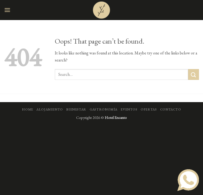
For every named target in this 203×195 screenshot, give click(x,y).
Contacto (170, 109)
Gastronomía (103, 109)
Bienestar (76, 109)
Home (27, 109)
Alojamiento (49, 109)
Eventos (129, 109)
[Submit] (193, 74)
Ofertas (149, 109)
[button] (7, 10)
